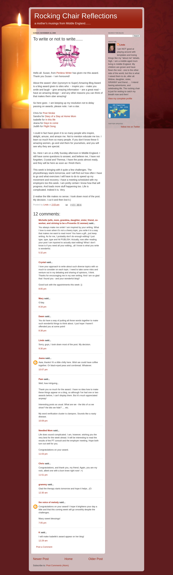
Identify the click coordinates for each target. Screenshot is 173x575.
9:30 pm (42, 348)
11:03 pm (43, 454)
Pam (41, 379)
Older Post (95, 559)
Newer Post (41, 559)
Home (69, 559)
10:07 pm (43, 369)
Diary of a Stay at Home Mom (60, 116)
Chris (41, 463)
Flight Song (50, 126)
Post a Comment (44, 547)
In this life (50, 119)
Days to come (51, 123)
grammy (43, 484)
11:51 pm (43, 475)
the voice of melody (49, 502)
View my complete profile (120, 98)
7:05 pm (42, 523)
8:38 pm (42, 330)
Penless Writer (64, 73)
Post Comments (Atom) (57, 565)
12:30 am (43, 492)
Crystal (42, 262)
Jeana (42, 358)
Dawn (41, 316)
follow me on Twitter (130, 127)
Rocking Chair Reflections (75, 16)
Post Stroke (49, 113)
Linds (41, 340)
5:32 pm (42, 252)
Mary (41, 298)
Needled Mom (46, 430)
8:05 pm (42, 289)
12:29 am (43, 540)
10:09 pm (43, 421)
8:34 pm (42, 307)
